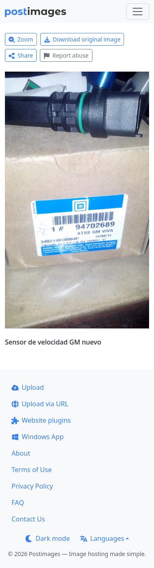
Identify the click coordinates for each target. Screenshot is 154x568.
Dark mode (47, 538)
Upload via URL (39, 403)
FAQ (17, 502)
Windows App (37, 436)
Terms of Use (31, 469)
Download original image (82, 39)
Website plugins (41, 420)
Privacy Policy (32, 486)
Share (21, 55)
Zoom (21, 39)
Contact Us (28, 519)
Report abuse (66, 55)
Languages (102, 538)
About (20, 453)
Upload (27, 387)
